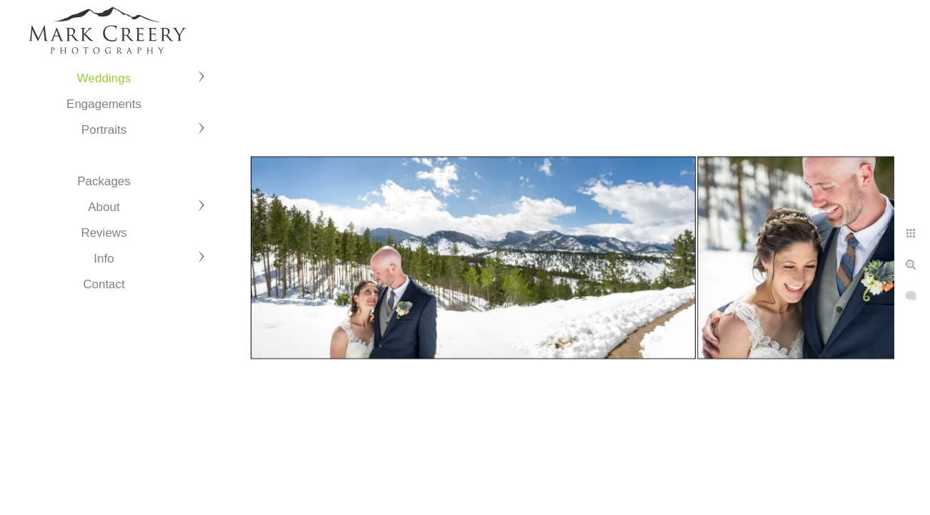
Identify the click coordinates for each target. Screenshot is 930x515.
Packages (104, 181)
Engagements (103, 104)
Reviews (103, 233)
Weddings (104, 78)
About (103, 207)
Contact (104, 284)
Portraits (103, 130)
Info (104, 258)
